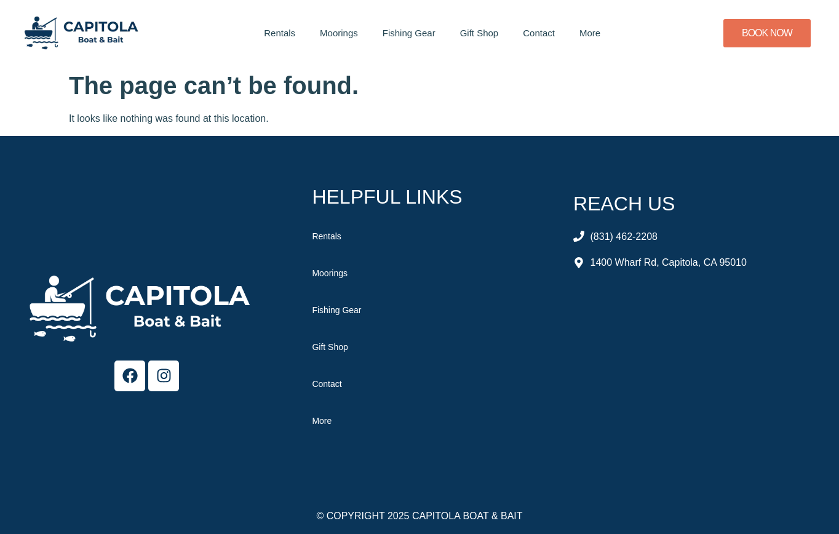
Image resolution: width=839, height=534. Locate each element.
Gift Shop (479, 33)
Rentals (279, 33)
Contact (539, 33)
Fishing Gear (409, 33)
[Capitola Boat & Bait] (692, 375)
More (589, 33)
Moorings (339, 33)
